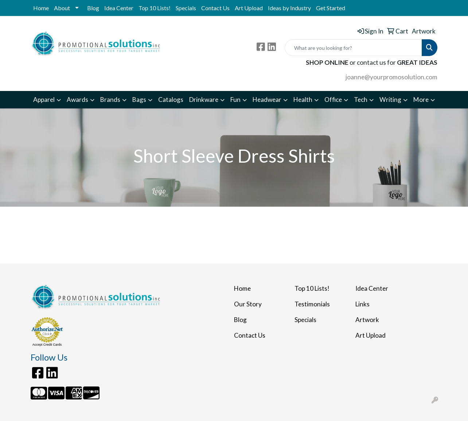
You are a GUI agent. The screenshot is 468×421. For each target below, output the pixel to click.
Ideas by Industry (289, 7)
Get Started (330, 7)
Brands (110, 99)
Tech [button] (360, 99)
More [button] (421, 99)
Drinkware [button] (203, 99)
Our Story (248, 304)
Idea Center (118, 7)
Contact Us (215, 7)
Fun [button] (235, 99)
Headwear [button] (267, 99)
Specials (186, 7)
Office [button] (333, 99)
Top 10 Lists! (155, 7)
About (62, 7)
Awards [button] (77, 99)
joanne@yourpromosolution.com (391, 77)
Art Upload (249, 7)
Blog (93, 7)
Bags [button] (139, 99)
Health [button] (302, 99)
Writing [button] (390, 99)
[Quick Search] (353, 47)
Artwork (367, 319)
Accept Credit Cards (47, 344)
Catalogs (170, 99)
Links (362, 304)
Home (41, 7)
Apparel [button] (44, 99)
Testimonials (312, 304)
